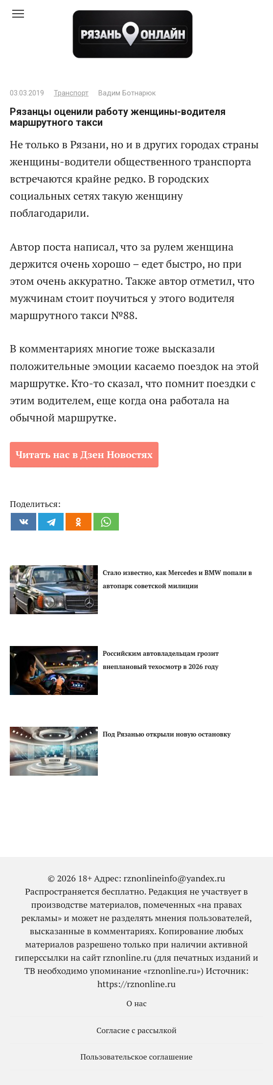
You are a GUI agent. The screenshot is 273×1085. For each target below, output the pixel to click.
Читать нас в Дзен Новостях (84, 454)
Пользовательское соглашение (136, 1056)
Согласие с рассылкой (136, 1030)
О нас (136, 1003)
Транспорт (71, 93)
